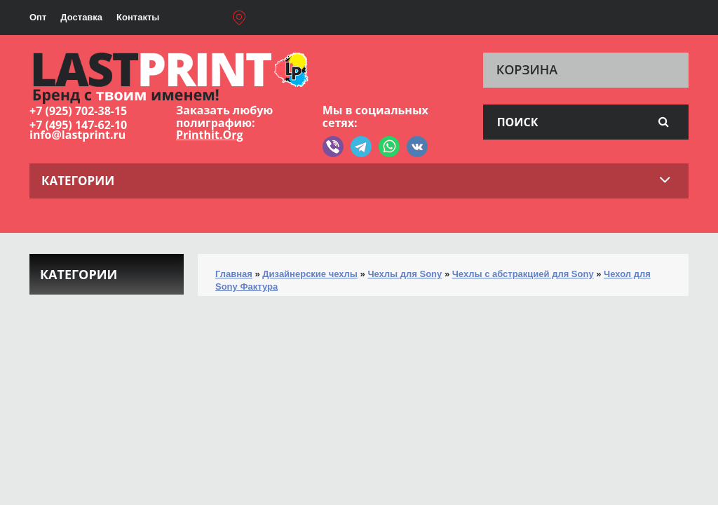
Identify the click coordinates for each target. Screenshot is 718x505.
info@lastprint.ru (77, 134)
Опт (37, 17)
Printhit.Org (209, 134)
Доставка (81, 17)
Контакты (137, 17)
